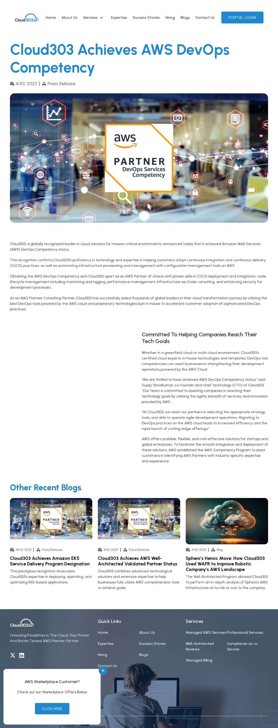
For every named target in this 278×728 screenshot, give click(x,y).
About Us (69, 17)
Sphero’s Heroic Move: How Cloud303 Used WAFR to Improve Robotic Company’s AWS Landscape (225, 563)
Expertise (119, 17)
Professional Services (245, 632)
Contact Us (205, 17)
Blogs (185, 17)
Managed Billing (199, 660)
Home (51, 17)
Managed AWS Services (206, 632)
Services (90, 17)
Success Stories (146, 17)
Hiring (170, 17)
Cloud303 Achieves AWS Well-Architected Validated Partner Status (137, 561)
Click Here (52, 708)
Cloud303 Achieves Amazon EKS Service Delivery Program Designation (50, 561)
